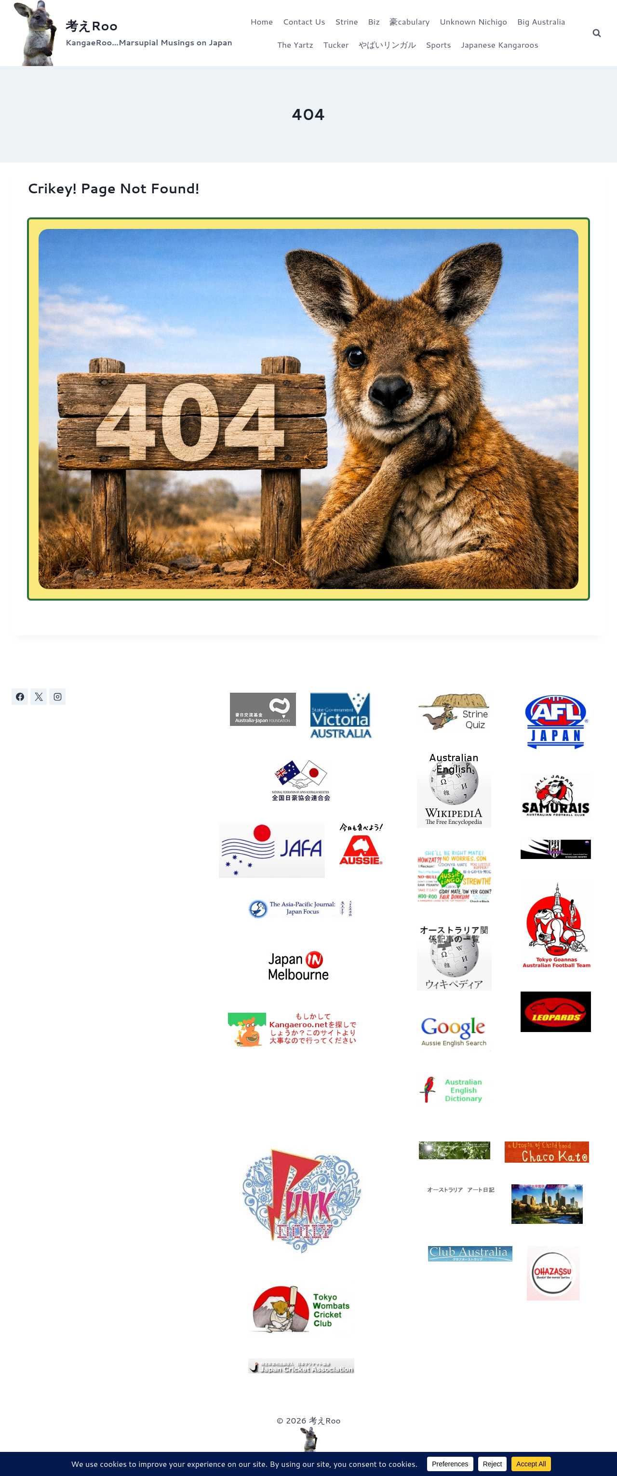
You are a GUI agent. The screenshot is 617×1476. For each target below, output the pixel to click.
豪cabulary (409, 21)
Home (261, 21)
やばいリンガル (387, 44)
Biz (374, 21)
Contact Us (303, 21)
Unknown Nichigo (474, 21)
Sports (438, 44)
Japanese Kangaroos (499, 44)
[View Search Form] (596, 33)
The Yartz (295, 44)
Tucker (336, 44)
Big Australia (541, 21)
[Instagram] (57, 696)
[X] (38, 696)
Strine (346, 21)
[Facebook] (20, 696)
